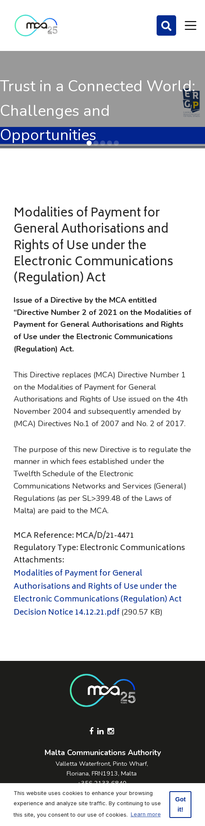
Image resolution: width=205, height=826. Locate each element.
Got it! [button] (180, 804)
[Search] (166, 25)
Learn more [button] (146, 814)
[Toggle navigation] (190, 25)
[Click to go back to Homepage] (36, 25)
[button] (89, 143)
